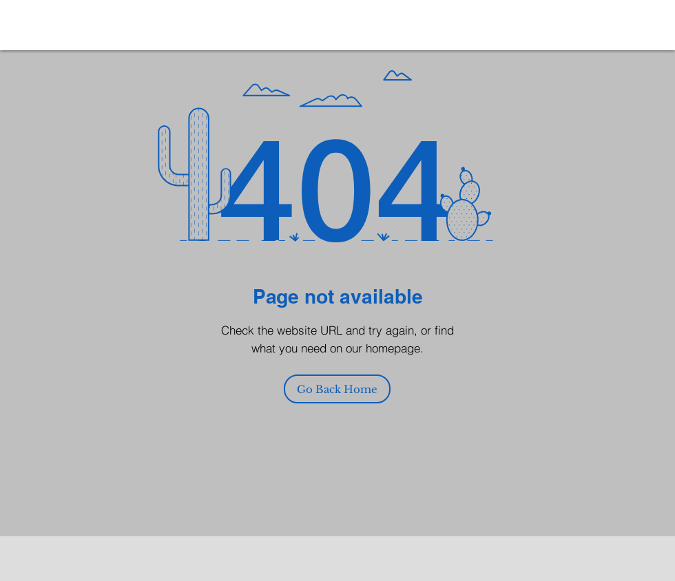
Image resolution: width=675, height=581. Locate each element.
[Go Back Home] (337, 388)
